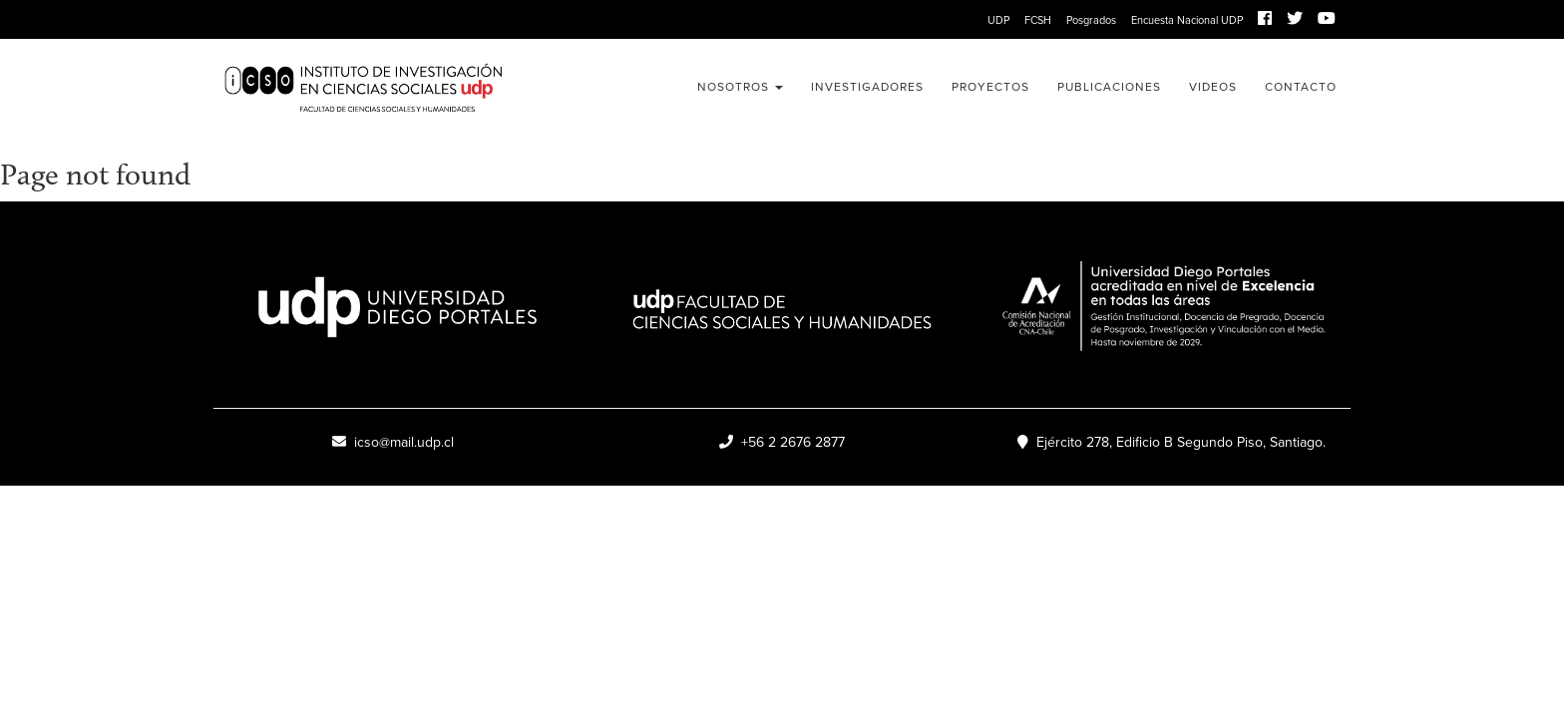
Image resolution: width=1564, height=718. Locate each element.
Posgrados (1091, 20)
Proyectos (990, 87)
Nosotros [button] (740, 87)
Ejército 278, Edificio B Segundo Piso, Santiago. (1171, 442)
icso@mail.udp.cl (393, 442)
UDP (998, 20)
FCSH (1037, 20)
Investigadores (867, 87)
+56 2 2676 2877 (782, 442)
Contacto (1301, 87)
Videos (1213, 87)
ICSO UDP (393, 89)
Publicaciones (1109, 87)
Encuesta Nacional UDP (1187, 20)
